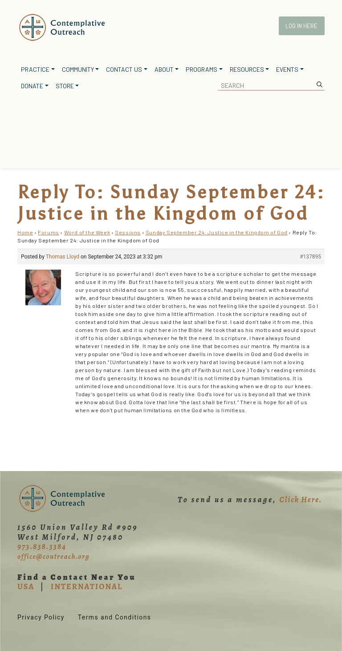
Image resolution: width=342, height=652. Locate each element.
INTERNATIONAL (86, 586)
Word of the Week (87, 232)
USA (25, 586)
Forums (48, 232)
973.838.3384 (41, 546)
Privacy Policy (41, 617)
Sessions (128, 232)
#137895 (310, 257)
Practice (35, 69)
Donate (32, 86)
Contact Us (124, 69)
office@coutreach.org (53, 557)
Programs (201, 69)
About (164, 69)
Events (287, 69)
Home (25, 232)
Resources (247, 69)
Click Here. (300, 499)
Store (65, 86)
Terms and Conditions (114, 617)
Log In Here (301, 25)
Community (78, 69)
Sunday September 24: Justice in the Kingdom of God (217, 232)
